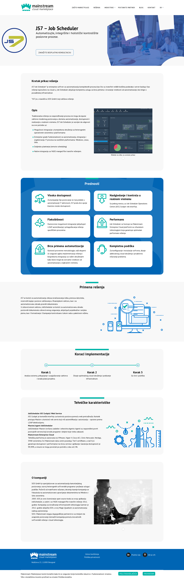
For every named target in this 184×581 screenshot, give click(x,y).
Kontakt (151, 7)
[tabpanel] (123, 130)
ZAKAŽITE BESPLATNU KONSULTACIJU (54, 52)
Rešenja (97, 7)
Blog (141, 7)
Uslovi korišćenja (92, 554)
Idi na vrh (151, 555)
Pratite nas (135, 555)
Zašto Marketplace (80, 7)
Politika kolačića (128, 576)
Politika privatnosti (92, 557)
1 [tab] (123, 158)
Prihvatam (149, 576)
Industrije (109, 7)
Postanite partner (126, 7)
